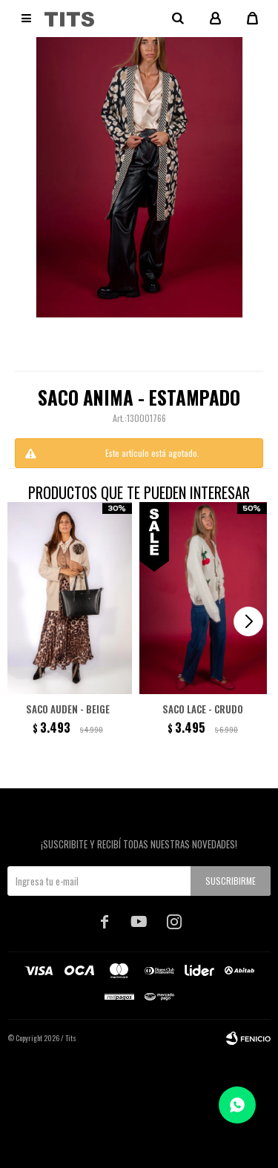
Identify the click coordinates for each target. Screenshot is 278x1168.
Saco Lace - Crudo (202, 709)
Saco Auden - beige (68, 709)
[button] (248, 621)
